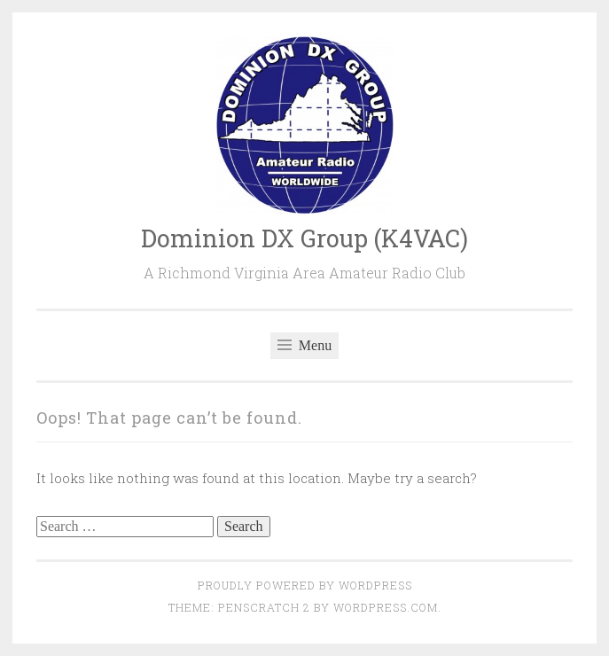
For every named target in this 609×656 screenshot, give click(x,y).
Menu (304, 345)
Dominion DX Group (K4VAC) (304, 238)
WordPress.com (385, 607)
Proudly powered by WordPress (305, 585)
